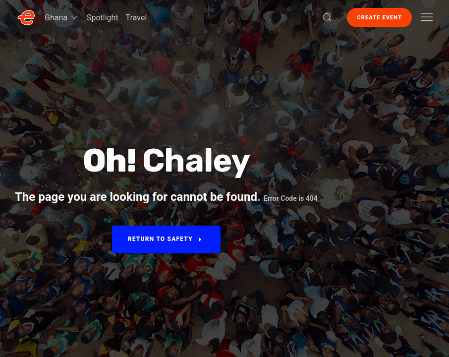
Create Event (379, 17)
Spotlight (102, 17)
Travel (136, 17)
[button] (327, 17)
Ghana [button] (62, 17)
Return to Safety (166, 239)
